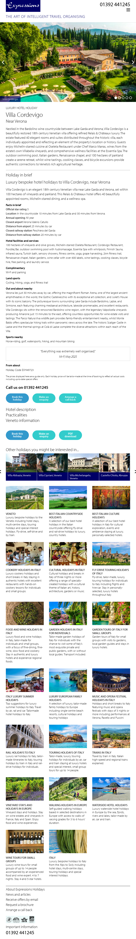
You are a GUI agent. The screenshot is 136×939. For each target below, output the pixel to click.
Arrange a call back (70, 398)
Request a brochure (20, 904)
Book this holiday (17, 398)
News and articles (18, 894)
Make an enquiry (44, 398)
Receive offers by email (22, 899)
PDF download (70, 435)
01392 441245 (115, 4)
